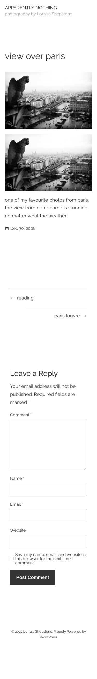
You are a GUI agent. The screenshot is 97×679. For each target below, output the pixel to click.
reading (25, 298)
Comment (21, 414)
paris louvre (67, 315)
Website (18, 530)
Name (17, 478)
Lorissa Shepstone (37, 631)
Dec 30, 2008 (22, 228)
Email (16, 504)
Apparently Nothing (31, 7)
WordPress (48, 637)
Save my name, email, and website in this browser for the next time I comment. (50, 559)
